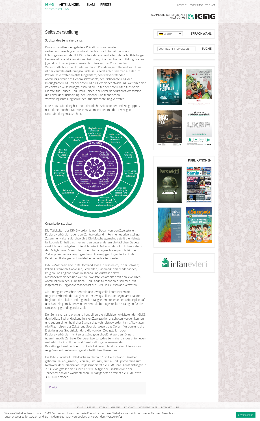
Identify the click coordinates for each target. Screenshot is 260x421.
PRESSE (105, 4)
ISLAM (90, 4)
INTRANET (166, 407)
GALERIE (115, 407)
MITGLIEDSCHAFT (148, 407)
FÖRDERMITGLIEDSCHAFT (202, 5)
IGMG (49, 4)
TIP (177, 407)
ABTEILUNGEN (69, 4)
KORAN (103, 407)
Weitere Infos (114, 416)
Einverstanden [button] (245, 414)
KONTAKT (181, 5)
